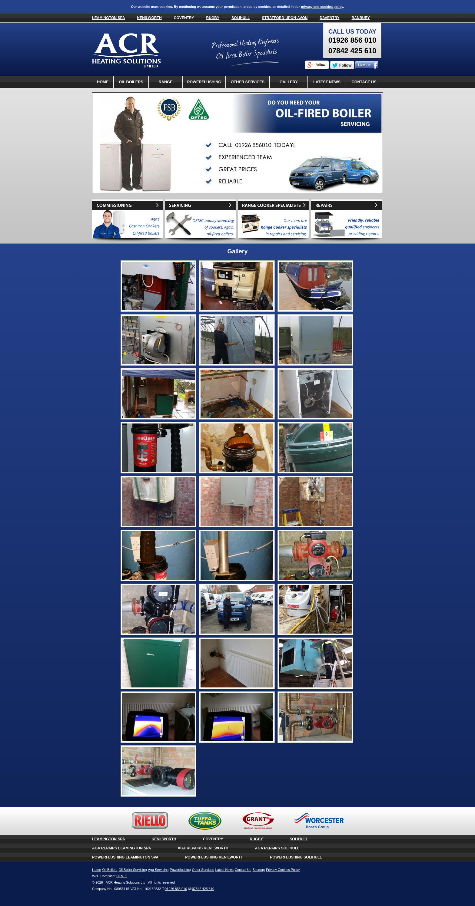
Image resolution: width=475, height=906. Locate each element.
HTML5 (121, 876)
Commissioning (127, 220)
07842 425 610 (352, 51)
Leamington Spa (108, 18)
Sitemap (259, 869)
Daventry (329, 18)
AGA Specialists (273, 220)
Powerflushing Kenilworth (214, 857)
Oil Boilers (131, 82)
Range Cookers (165, 84)
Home (102, 82)
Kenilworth (149, 18)
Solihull (240, 18)
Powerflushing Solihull (296, 857)
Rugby (212, 18)
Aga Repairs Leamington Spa (121, 848)
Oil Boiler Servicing (133, 869)
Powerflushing (204, 82)
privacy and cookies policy (322, 6)
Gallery (289, 82)
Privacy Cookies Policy (283, 869)
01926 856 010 (352, 40)
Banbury (361, 18)
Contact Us (364, 82)
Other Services (247, 82)
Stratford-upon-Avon (285, 18)
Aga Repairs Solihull (277, 848)
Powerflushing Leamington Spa (125, 857)
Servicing (200, 220)
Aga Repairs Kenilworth (203, 848)
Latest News (326, 82)
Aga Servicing (158, 869)
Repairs (346, 220)
